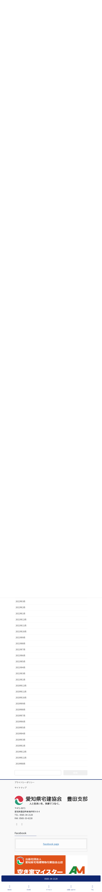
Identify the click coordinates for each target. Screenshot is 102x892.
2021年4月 (20, 667)
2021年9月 (20, 637)
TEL (93, 888)
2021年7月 (20, 649)
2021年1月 (20, 679)
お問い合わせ (71, 888)
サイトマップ (21, 787)
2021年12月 (21, 619)
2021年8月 (20, 643)
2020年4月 (20, 733)
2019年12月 (21, 751)
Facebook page (51, 844)
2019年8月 (20, 763)
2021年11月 (21, 625)
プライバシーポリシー (25, 782)
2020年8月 (20, 709)
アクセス (49, 888)
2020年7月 (20, 715)
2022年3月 (20, 601)
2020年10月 (21, 697)
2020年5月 (20, 727)
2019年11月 (21, 757)
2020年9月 (20, 703)
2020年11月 (21, 691)
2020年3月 (20, 739)
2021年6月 (20, 655)
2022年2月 (20, 607)
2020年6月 (20, 721)
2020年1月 (20, 745)
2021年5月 (20, 661)
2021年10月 (21, 631)
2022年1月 (20, 613)
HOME (29, 888)
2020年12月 (21, 685)
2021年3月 (20, 673)
